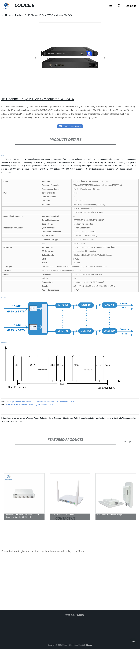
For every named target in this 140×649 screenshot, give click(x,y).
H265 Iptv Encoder (14, 421)
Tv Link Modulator (81, 418)
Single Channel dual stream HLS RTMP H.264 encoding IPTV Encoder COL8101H (42, 402)
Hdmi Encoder (55, 418)
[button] (111, 6)
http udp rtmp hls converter (13, 418)
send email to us (70, 126)
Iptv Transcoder (125, 418)
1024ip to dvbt (111, 418)
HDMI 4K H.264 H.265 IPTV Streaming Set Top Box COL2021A (31, 404)
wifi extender (67, 418)
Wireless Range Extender (37, 418)
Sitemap (89, 645)
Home (8, 15)
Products (19, 15)
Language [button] (131, 6)
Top (133, 641)
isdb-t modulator (97, 418)
